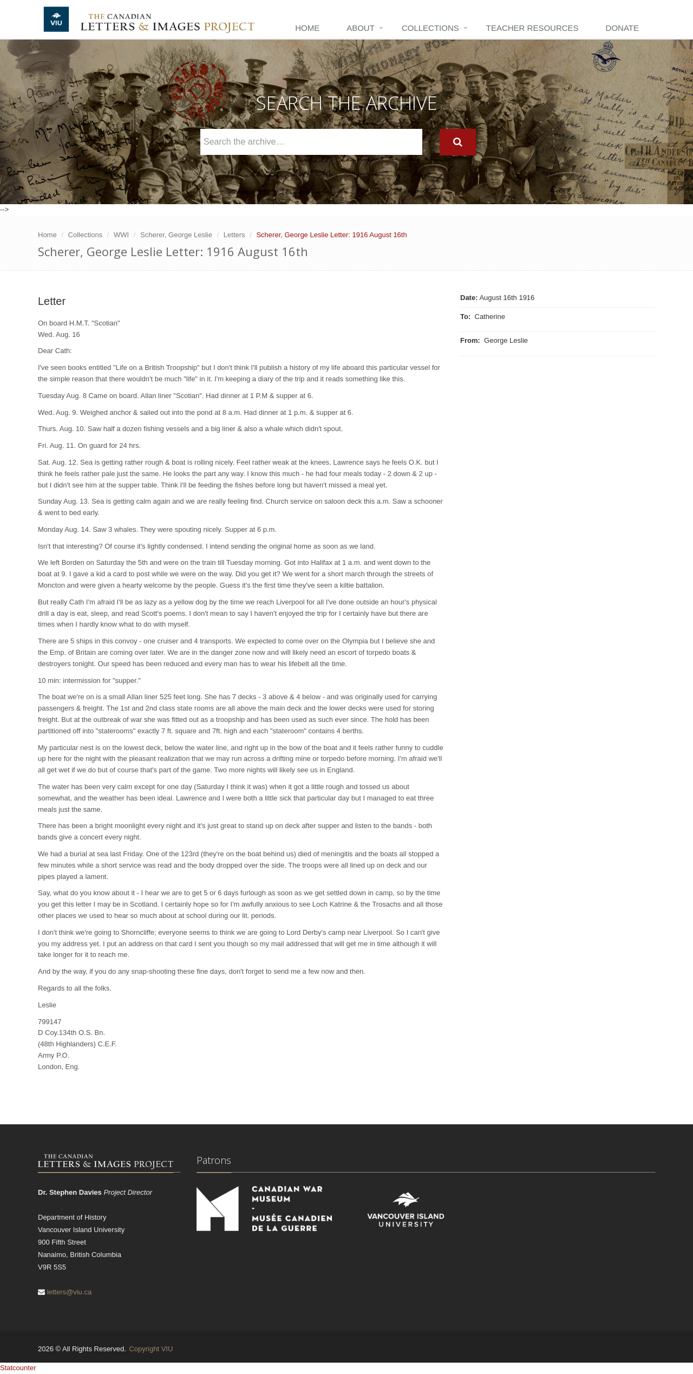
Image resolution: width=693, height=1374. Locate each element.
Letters (234, 235)
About (360, 27)
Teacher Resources (532, 27)
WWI (121, 235)
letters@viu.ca (69, 1292)
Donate (622, 27)
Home (307, 27)
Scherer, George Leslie (176, 235)
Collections (430, 27)
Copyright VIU (151, 1349)
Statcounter (18, 1368)
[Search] (458, 142)
